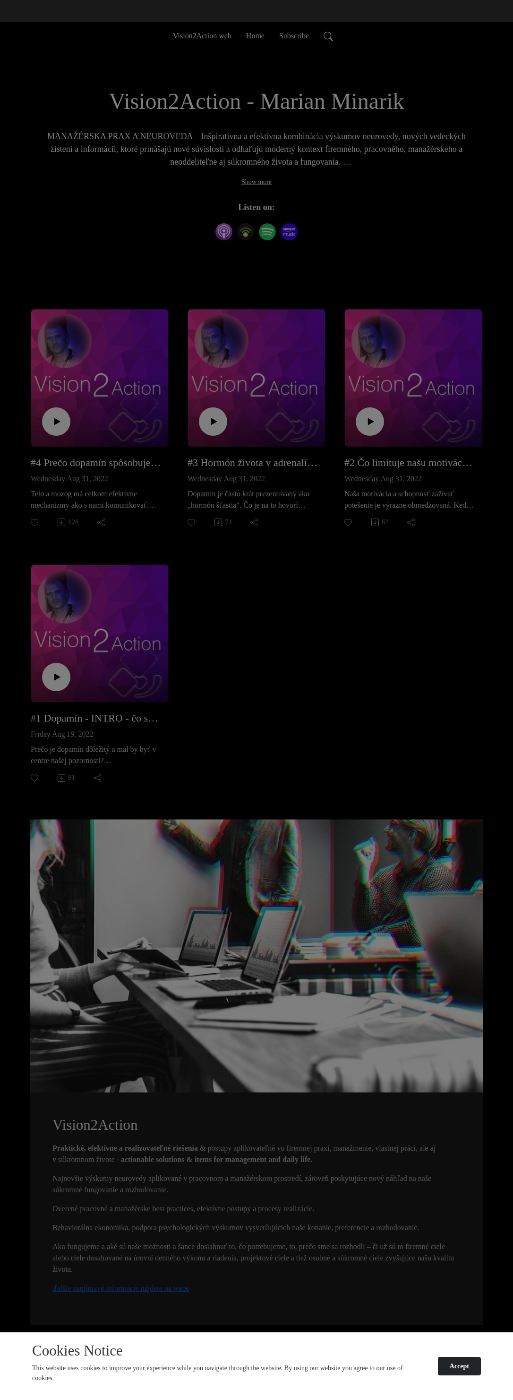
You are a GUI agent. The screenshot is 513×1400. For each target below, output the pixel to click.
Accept (459, 1366)
